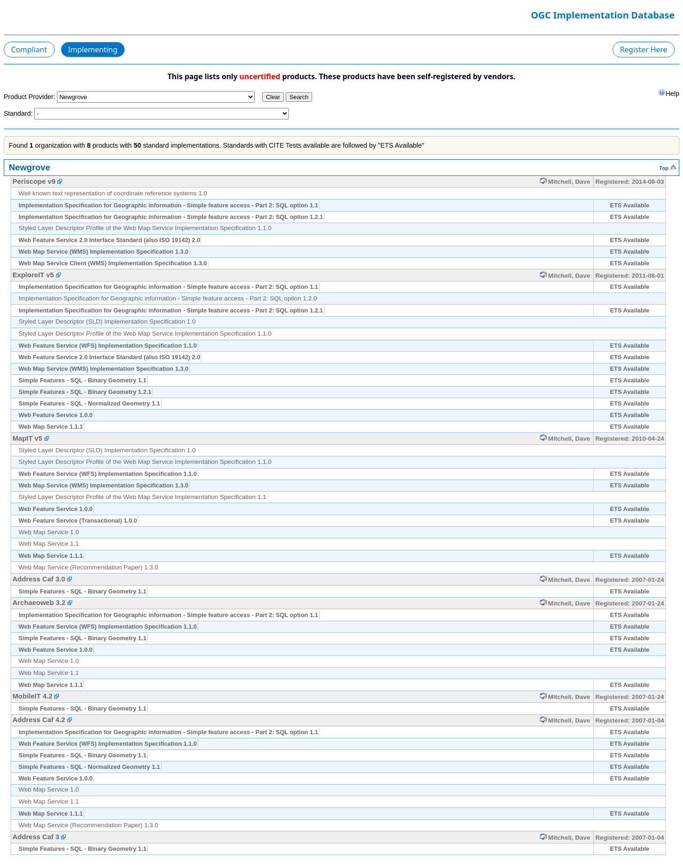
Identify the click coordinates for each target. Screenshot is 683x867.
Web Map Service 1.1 (49, 543)
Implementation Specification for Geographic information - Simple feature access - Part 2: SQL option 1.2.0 (168, 298)
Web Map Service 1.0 (49, 532)
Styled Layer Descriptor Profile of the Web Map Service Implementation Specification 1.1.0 (145, 228)
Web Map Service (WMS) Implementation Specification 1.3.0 (103, 251)
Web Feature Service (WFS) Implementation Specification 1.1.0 (108, 345)
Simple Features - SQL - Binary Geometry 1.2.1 (85, 391)
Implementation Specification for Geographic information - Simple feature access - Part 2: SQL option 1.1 (168, 205)
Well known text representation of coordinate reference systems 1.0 (113, 193)
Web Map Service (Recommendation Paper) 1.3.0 (88, 567)
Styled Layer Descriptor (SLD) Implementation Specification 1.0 (107, 321)
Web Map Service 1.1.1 (51, 426)
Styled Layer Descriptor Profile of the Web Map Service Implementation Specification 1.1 (142, 496)
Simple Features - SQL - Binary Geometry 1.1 (82, 380)
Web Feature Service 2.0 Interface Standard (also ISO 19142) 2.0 (109, 240)
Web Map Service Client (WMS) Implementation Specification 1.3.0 (113, 263)
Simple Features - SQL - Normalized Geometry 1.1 (89, 403)
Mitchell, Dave (565, 181)
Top (668, 167)
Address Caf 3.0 (39, 579)
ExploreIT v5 (33, 275)
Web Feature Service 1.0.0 (56, 415)
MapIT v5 (27, 438)
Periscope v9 (34, 181)
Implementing (93, 49)
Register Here (643, 49)
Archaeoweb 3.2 (39, 602)
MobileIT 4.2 (32, 696)
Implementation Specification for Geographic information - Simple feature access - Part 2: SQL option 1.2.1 (171, 216)
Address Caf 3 (36, 837)
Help (668, 92)
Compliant (29, 49)
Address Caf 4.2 (39, 720)
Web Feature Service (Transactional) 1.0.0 (78, 520)
